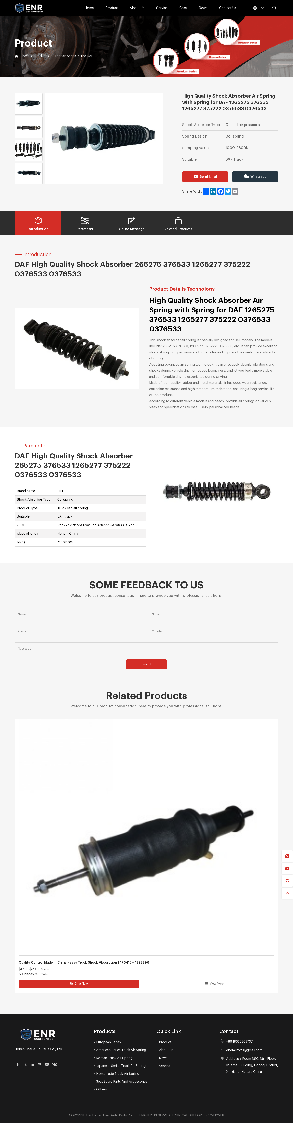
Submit (146, 665)
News (203, 8)
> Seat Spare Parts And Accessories (121, 1083)
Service (162, 8)
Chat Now (79, 985)
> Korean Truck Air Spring (113, 1059)
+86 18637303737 (240, 1043)
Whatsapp (255, 177)
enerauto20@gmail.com (244, 1051)
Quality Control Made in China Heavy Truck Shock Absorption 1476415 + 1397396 (84, 964)
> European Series (107, 1043)
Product (112, 8)
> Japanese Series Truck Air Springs (121, 1067)
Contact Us (227, 8)
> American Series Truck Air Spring (120, 1051)
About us (137, 8)
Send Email (205, 177)
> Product (163, 1043)
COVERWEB (215, 1117)
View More (214, 985)
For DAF (88, 56)
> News (161, 1059)
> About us (164, 1051)
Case (183, 8)
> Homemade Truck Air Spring (117, 1075)
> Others (100, 1091)
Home (89, 8)
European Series (64, 56)
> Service (163, 1067)
